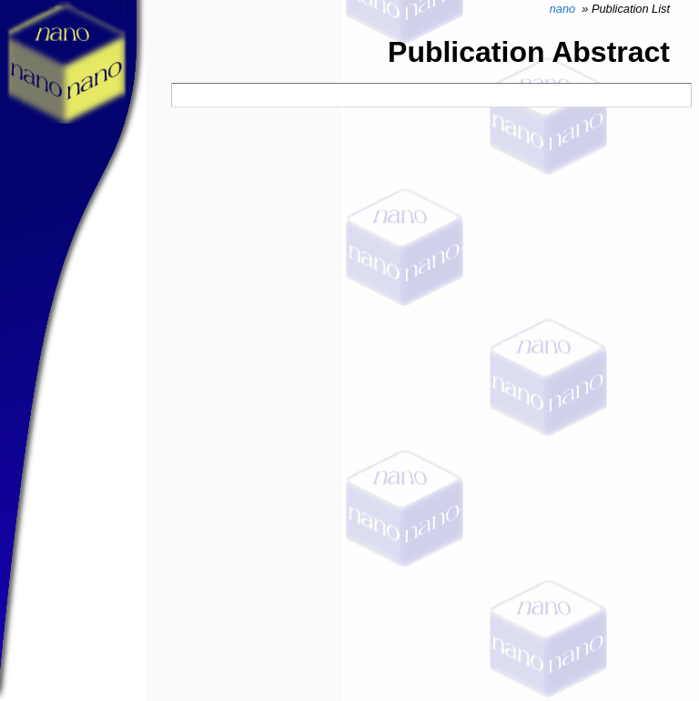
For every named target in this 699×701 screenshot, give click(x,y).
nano (562, 8)
